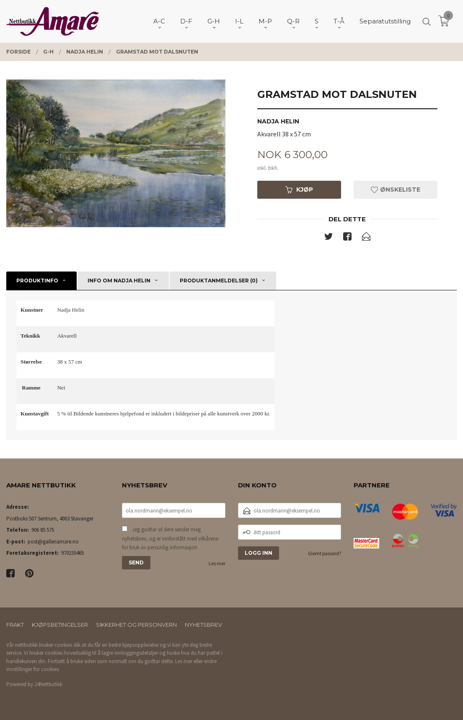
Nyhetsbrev (203, 624)
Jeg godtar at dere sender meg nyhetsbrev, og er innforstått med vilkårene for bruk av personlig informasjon (170, 538)
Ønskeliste (395, 189)
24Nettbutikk (48, 684)
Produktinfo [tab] (37, 280)
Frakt (15, 624)
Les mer (217, 563)
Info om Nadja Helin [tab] (119, 280)
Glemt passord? (324, 553)
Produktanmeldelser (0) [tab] (219, 280)
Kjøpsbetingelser (60, 624)
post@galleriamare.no (53, 541)
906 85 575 (42, 529)
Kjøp (299, 189)
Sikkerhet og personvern (136, 624)
